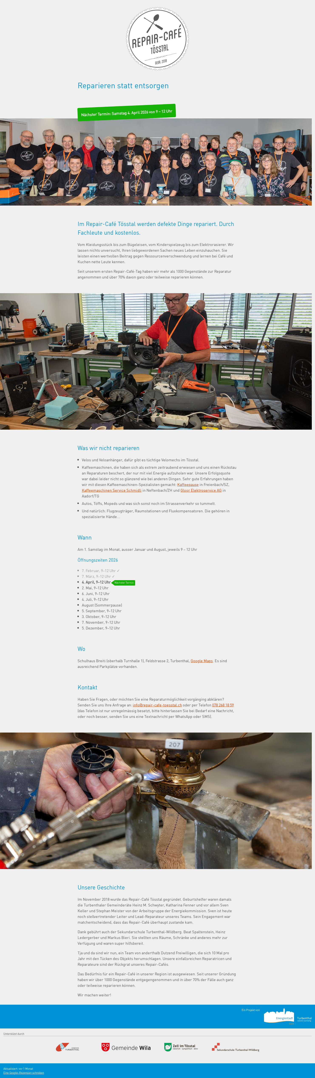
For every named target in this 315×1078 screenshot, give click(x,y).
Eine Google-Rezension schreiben (23, 1072)
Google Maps (202, 660)
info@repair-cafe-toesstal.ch (157, 704)
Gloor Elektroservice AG (201, 490)
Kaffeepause (188, 484)
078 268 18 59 (223, 704)
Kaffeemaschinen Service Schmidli (112, 490)
